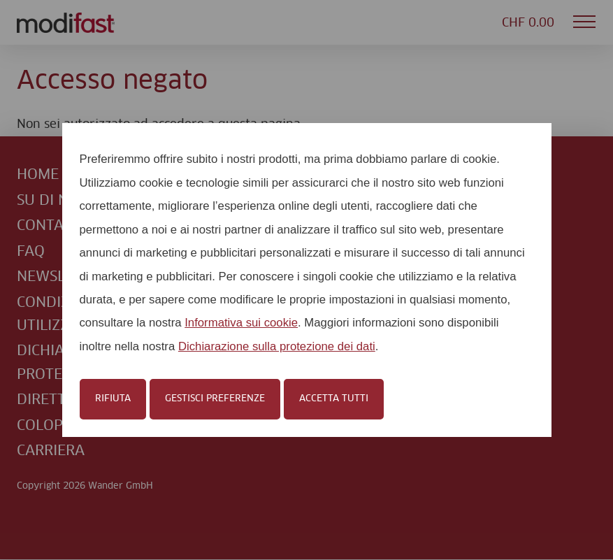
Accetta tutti (333, 398)
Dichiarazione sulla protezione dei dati (276, 346)
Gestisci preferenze (215, 398)
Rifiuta (113, 398)
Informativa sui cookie (241, 322)
